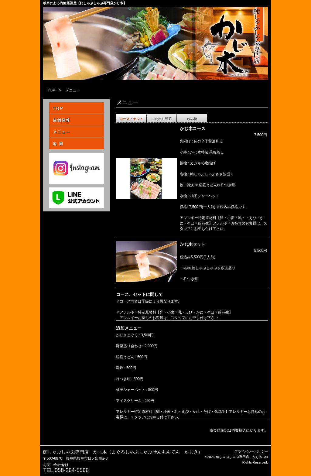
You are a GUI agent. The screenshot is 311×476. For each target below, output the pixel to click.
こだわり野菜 (162, 119)
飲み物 (192, 119)
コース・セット (131, 119)
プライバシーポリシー (251, 451)
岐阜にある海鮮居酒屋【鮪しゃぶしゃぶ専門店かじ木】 (85, 3)
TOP (52, 90)
